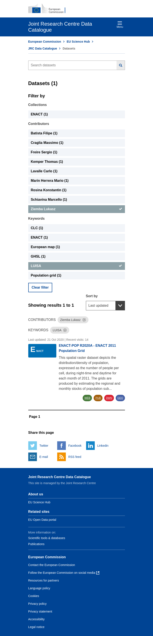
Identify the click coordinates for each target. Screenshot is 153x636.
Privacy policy (37, 603)
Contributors (38, 124)
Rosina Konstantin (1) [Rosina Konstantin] (48, 190)
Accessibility (36, 619)
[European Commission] (49, 8)
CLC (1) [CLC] (37, 228)
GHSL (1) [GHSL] (38, 256)
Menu (120, 24)
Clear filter (40, 287)
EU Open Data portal (42, 519)
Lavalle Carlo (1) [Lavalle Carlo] (44, 171)
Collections (37, 105)
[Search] (121, 65)
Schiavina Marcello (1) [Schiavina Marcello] (49, 199)
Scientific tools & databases (46, 538)
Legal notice (36, 627)
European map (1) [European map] (45, 247)
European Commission (44, 41)
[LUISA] (76, 266)
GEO (120, 398)
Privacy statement (40, 611)
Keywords (36, 218)
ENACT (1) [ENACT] (39, 114)
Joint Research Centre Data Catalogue (59, 477)
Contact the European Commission (51, 565)
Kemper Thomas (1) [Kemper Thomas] (47, 161)
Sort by (92, 296)
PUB (98, 398)
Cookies (33, 596)
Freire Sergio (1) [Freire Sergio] (44, 152)
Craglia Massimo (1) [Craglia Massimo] (47, 143)
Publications (36, 544)
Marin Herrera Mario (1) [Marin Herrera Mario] (50, 180)
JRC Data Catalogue (42, 48)
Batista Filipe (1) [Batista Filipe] (44, 133)
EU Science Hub (78, 41)
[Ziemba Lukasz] (76, 209)
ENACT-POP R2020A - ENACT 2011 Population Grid (87, 348)
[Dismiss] (84, 320)
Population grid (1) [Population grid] (46, 275)
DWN (109, 398)
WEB (87, 398)
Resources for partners (43, 580)
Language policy (39, 588)
